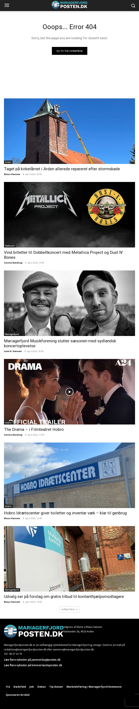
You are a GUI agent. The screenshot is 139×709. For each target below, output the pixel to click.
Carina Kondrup (13, 262)
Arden (8, 162)
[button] (133, 5)
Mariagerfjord (12, 334)
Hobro (8, 422)
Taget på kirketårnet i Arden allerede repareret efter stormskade (62, 169)
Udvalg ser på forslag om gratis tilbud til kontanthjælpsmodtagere (64, 596)
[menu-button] (6, 5)
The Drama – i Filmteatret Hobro (34, 429)
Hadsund (9, 245)
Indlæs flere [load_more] (70, 609)
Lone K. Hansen (13, 351)
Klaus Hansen (12, 174)
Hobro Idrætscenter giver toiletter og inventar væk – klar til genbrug (65, 513)
